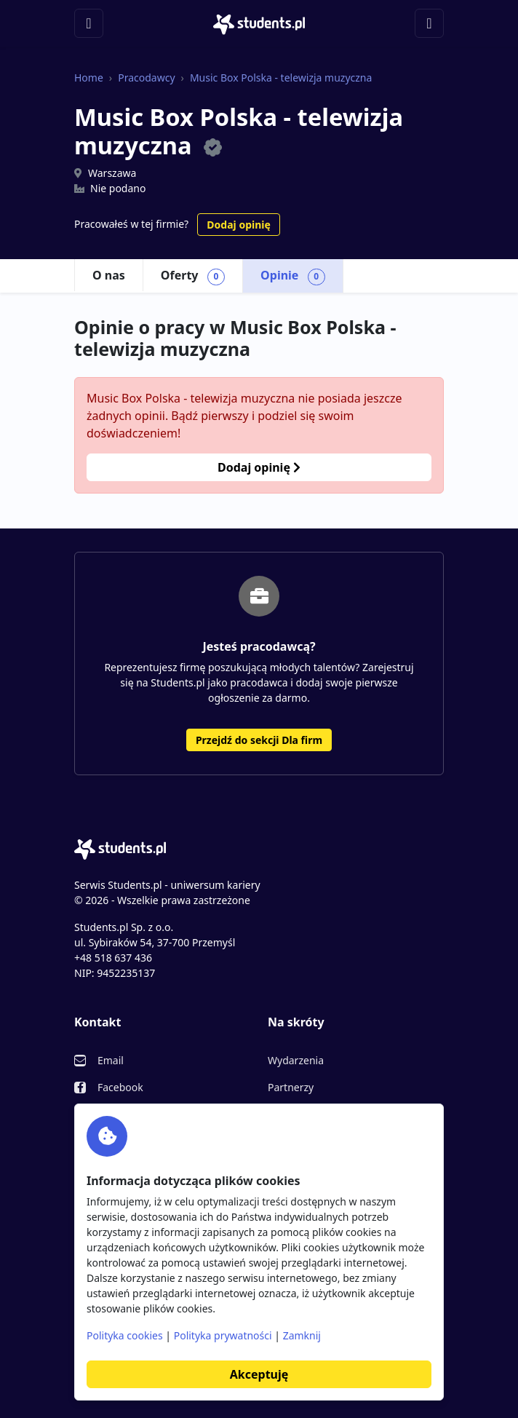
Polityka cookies (125, 1335)
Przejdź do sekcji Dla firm (259, 740)
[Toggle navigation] (88, 23)
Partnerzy (291, 1087)
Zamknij (302, 1335)
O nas (108, 275)
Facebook (120, 1087)
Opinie (292, 276)
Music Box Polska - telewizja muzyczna (281, 77)
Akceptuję (259, 1374)
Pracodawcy (146, 77)
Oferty (193, 276)
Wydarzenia (296, 1060)
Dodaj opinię (238, 224)
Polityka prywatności (223, 1335)
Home (88, 77)
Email (110, 1060)
